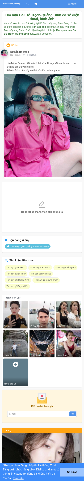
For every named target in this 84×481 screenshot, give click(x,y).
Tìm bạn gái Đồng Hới (65, 267)
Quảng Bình (32, 246)
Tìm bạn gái (18, 246)
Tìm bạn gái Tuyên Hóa (17, 286)
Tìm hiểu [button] (18, 478)
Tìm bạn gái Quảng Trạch (46, 280)
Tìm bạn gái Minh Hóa (41, 274)
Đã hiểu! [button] (72, 472)
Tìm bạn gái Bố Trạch (40, 267)
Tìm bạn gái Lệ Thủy (16, 274)
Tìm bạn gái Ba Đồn (15, 267)
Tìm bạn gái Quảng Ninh (17, 280)
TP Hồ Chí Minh (29, 55)
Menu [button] (73, 4)
